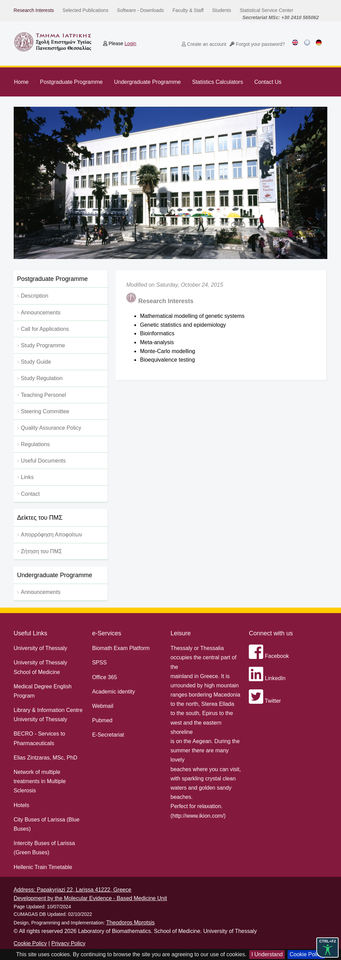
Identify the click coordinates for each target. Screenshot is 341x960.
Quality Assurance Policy (51, 428)
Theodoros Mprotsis (130, 922)
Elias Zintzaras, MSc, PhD (45, 758)
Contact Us (267, 82)
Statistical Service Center (266, 10)
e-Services (106, 633)
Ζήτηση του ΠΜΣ (41, 551)
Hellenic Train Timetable (43, 867)
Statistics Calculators (217, 82)
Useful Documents (43, 461)
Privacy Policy (68, 943)
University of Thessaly (40, 648)
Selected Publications (85, 10)
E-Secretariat (108, 735)
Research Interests (34, 10)
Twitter (265, 701)
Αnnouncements (41, 312)
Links (27, 477)
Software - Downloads (140, 10)
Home (21, 82)
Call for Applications (45, 329)
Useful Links (30, 633)
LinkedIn (267, 678)
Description (34, 296)
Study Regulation (42, 378)
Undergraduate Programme (147, 82)
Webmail (102, 706)
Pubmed (102, 720)
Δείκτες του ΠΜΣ (40, 517)
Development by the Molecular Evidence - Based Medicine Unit (90, 898)
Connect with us (271, 633)
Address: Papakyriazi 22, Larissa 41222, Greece (72, 890)
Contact (30, 494)
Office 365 (104, 677)
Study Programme (43, 345)
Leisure (180, 633)
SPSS (99, 662)
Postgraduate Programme (71, 82)
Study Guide (36, 362)
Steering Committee (45, 411)
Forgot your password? (257, 44)
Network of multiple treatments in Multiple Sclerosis (40, 781)
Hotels (21, 805)
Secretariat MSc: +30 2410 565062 (280, 17)
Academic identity (113, 692)
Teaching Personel (43, 395)
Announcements (41, 592)
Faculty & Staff (188, 10)
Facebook (269, 656)
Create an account (204, 44)
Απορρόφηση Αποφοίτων (51, 534)
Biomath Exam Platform (121, 648)
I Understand (267, 954)
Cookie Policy (306, 954)
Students (221, 10)
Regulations (35, 444)
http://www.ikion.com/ (198, 816)
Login (130, 43)
